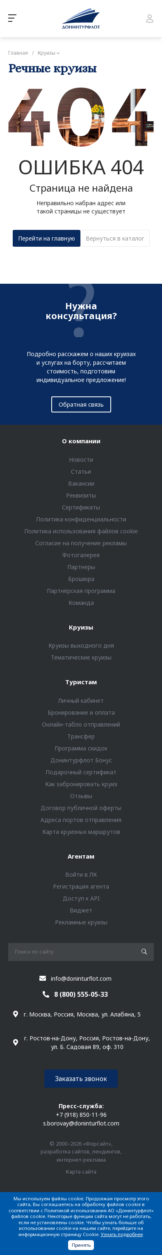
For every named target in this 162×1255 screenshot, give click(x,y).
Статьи (81, 471)
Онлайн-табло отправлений (81, 724)
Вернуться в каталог (115, 238)
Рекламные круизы (81, 922)
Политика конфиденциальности (81, 519)
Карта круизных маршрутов (81, 832)
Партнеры (81, 567)
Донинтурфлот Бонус (81, 760)
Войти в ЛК (81, 874)
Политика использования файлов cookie (81, 531)
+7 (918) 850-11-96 (81, 1114)
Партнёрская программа (81, 591)
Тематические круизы (81, 657)
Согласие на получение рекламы (81, 543)
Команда (81, 603)
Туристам (81, 682)
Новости (81, 459)
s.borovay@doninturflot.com (81, 1123)
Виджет (81, 910)
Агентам (81, 856)
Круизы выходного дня (81, 645)
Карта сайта (81, 1171)
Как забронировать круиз (81, 784)
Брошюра (81, 579)
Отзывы (81, 796)
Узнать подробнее (122, 1234)
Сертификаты (81, 507)
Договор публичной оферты (81, 808)
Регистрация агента (81, 886)
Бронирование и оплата (81, 712)
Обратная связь (81, 404)
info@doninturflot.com (81, 978)
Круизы (81, 627)
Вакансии (81, 483)
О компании (81, 441)
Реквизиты (81, 495)
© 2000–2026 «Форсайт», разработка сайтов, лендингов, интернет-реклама (81, 1151)
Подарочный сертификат (81, 772)
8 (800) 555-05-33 (81, 994)
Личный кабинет (81, 700)
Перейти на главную (46, 238)
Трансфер (81, 736)
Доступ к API (81, 898)
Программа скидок (81, 748)
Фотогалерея (81, 555)
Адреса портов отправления (81, 820)
